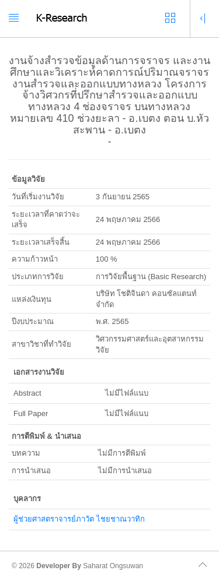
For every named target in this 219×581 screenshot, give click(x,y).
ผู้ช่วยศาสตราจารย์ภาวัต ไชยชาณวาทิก (79, 519)
